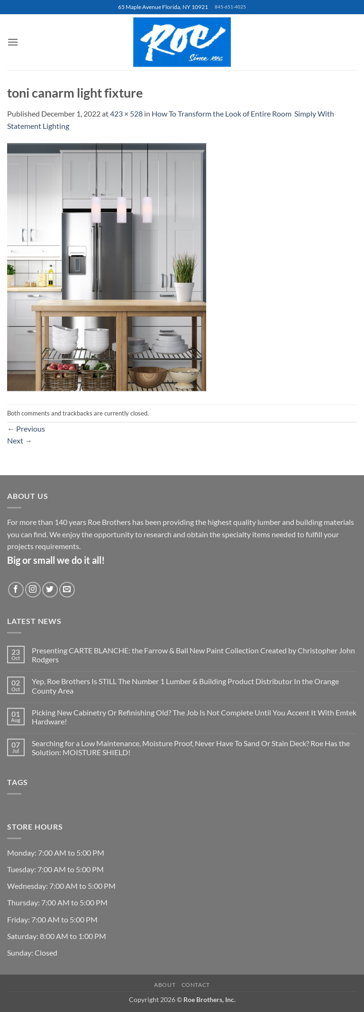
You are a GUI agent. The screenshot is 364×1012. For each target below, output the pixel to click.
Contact (196, 984)
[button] (12, 42)
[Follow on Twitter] (50, 589)
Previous (26, 428)
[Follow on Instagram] (33, 589)
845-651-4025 (230, 6)
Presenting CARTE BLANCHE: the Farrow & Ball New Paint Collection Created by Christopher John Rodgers (193, 655)
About (164, 984)
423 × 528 (126, 113)
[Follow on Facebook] (16, 589)
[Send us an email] (67, 589)
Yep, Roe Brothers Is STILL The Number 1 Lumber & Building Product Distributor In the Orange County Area (185, 686)
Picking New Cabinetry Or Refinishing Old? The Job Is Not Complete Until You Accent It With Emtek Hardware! (194, 717)
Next (19, 440)
